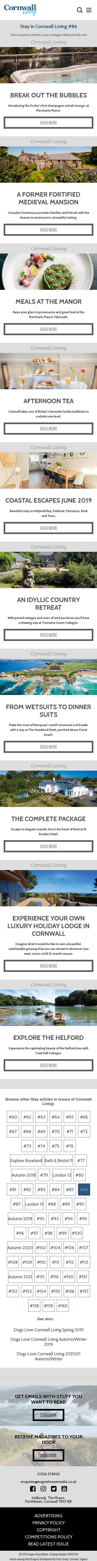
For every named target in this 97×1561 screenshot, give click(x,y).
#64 (56, 1117)
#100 (77, 1233)
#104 (55, 1247)
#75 (55, 1146)
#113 (84, 1262)
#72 (84, 1131)
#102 (41, 1247)
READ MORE (48, 123)
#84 (56, 1189)
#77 (81, 1160)
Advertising (48, 1515)
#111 (55, 1262)
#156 (69, 1291)
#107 (83, 1247)
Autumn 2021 (20, 1276)
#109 (27, 1262)
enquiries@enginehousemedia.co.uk (48, 1482)
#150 (68, 1276)
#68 (27, 1131)
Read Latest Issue (48, 1544)
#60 (13, 1117)
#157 (84, 1291)
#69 (41, 1131)
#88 (52, 1204)
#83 (41, 1189)
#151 (83, 1276)
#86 (84, 1189)
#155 (55, 1291)
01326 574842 (48, 1474)
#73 (27, 1146)
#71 (70, 1131)
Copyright (48, 1530)
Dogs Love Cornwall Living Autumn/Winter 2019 (48, 1342)
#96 (20, 1233)
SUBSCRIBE (48, 1415)
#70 (56, 1131)
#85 (70, 1189)
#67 (13, 1131)
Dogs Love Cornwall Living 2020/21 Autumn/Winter (48, 1356)
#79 (44, 1175)
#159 (48, 1305)
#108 (13, 1262)
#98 (48, 1233)
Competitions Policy (48, 1537)
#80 (79, 1175)
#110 (41, 1262)
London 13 (61, 1175)
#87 (17, 1204)
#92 (40, 1218)
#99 (63, 1233)
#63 (41, 1117)
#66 (84, 1117)
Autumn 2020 (20, 1247)
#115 (40, 1276)
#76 (70, 1146)
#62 (27, 1117)
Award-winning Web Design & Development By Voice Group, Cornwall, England (48, 1559)
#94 (69, 1218)
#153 (27, 1291)
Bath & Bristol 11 (58, 1160)
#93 (55, 1218)
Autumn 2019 (20, 1218)
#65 (70, 1117)
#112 (70, 1262)
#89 (66, 1204)
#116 (54, 1276)
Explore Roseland (26, 1160)
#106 (69, 1247)
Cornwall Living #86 (56, 26)
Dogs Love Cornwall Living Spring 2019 (48, 1329)
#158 (34, 1305)
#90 (80, 1204)
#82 (27, 1189)
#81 (12, 1189)
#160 (63, 1305)
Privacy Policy (48, 1523)
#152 (12, 1291)
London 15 (34, 1204)
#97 (34, 1233)
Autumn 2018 (24, 1175)
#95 (83, 1218)
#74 (41, 1146)
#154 (41, 1291)
